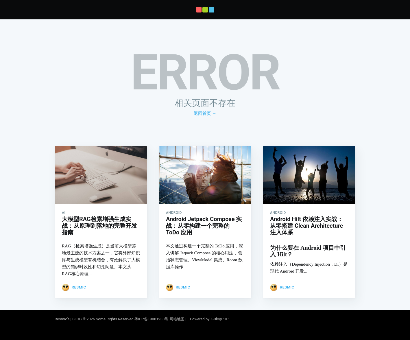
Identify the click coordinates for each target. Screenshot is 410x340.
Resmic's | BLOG (69, 319)
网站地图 (176, 319)
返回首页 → (205, 113)
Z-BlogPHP (219, 319)
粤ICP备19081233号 (151, 319)
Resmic (79, 287)
